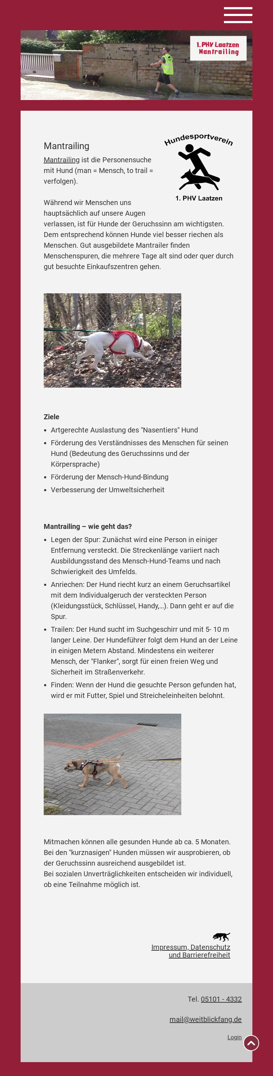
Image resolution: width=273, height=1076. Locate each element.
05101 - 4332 (221, 999)
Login (235, 1037)
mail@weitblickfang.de (206, 1019)
